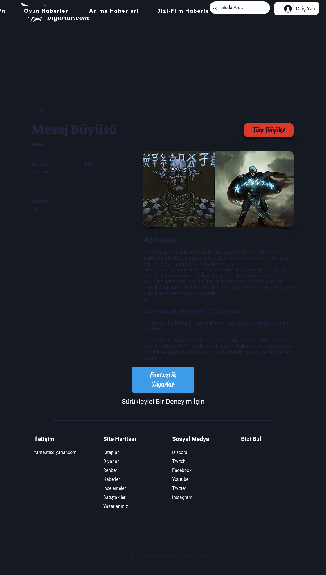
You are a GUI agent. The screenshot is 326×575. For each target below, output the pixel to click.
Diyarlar (111, 461)
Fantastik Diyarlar (163, 379)
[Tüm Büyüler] (269, 130)
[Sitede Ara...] (239, 7)
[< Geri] (52, 111)
